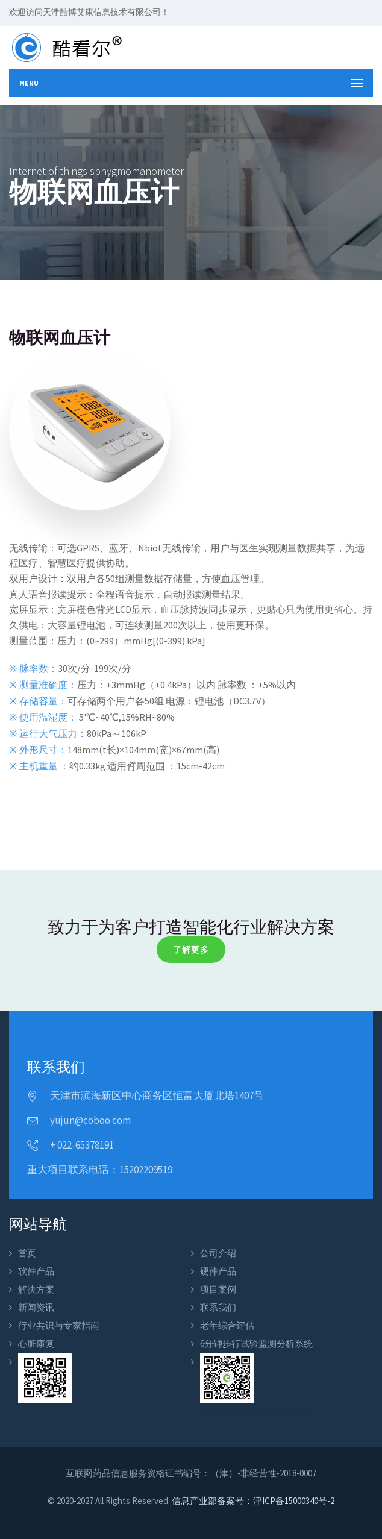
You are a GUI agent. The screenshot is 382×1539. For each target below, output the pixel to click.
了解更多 (191, 949)
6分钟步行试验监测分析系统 (256, 1343)
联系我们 (218, 1307)
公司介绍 (218, 1253)
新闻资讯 (36, 1307)
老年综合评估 (227, 1325)
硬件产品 (218, 1271)
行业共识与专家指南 (58, 1325)
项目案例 (218, 1289)
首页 (27, 1253)
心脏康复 (36, 1343)
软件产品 (36, 1271)
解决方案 (36, 1289)
